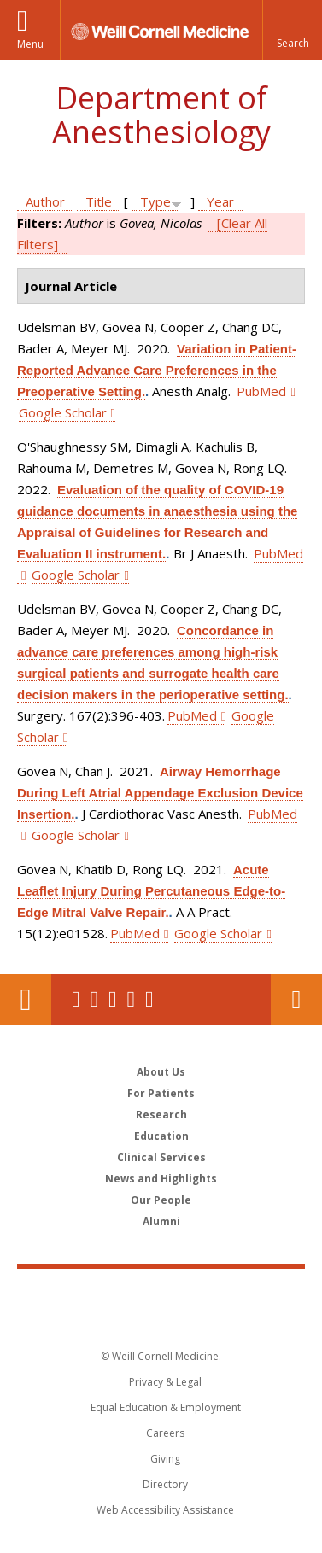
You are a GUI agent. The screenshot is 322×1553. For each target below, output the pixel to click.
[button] (292, 30)
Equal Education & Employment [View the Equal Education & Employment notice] (166, 1407)
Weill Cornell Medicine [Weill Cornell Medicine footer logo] (161, 1294)
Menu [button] (30, 44)
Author (45, 201)
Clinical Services (161, 1157)
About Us (161, 1072)
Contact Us (296, 999)
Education (161, 1136)
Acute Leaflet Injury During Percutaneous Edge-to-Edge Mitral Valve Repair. (151, 891)
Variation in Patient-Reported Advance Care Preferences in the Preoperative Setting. (156, 370)
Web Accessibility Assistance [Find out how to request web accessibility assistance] (165, 1510)
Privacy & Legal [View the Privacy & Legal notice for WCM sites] (165, 1382)
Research (161, 1114)
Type (155, 201)
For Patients (161, 1093)
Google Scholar (63, 412)
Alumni (161, 1221)
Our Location (25, 999)
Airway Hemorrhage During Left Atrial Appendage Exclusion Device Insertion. (160, 792)
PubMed (261, 391)
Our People (161, 1200)
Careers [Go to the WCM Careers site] (165, 1433)
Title (98, 201)
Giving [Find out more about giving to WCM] (165, 1458)
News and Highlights (161, 1178)
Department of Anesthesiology (161, 115)
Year (220, 201)
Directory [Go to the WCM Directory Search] (165, 1484)
